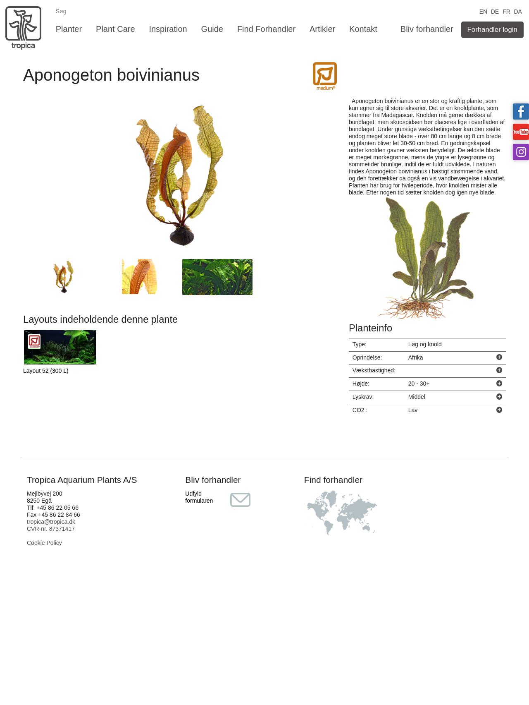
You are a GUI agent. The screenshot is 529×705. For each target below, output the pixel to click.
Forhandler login (492, 30)
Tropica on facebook (521, 111)
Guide (212, 29)
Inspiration (168, 29)
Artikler (322, 29)
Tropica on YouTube (521, 132)
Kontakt (363, 29)
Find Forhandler (266, 29)
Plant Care (115, 29)
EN (483, 11)
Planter (69, 29)
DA (518, 11)
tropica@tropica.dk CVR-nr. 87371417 (51, 525)
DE (495, 11)
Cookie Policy (44, 543)
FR (506, 11)
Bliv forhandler (426, 29)
